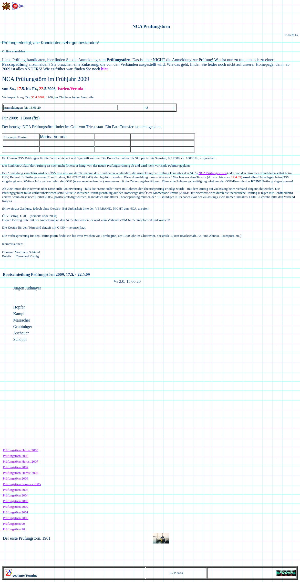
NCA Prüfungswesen (212, 173)
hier (104, 69)
